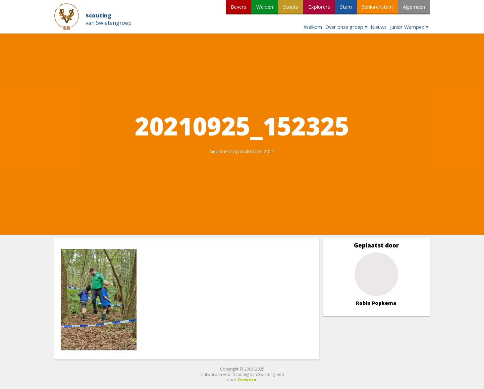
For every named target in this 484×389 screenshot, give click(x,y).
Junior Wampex (407, 26)
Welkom (313, 26)
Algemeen (414, 6)
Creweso (246, 379)
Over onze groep (344, 26)
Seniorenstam (377, 6)
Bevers (238, 6)
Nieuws (379, 26)
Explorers (319, 6)
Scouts (290, 6)
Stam (346, 6)
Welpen (264, 6)
